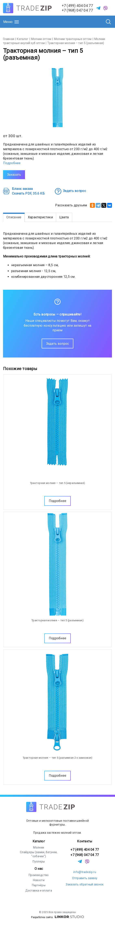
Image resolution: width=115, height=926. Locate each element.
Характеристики (40, 217)
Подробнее (12, 163)
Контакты (84, 841)
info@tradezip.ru (84, 872)
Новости (38, 880)
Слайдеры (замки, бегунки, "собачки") (39, 854)
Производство (39, 875)
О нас (39, 869)
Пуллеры (39, 861)
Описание (13, 217)
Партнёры (39, 885)
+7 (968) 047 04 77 (77, 10)
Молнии (38, 847)
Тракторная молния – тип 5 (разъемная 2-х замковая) (57, 757)
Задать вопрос (57, 344)
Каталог (39, 841)
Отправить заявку (85, 878)
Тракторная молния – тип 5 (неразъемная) (57, 483)
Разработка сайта (57, 917)
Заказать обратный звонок (84, 884)
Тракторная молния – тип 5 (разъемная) (57, 620)
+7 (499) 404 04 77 (77, 5)
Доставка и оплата (38, 890)
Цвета (64, 217)
